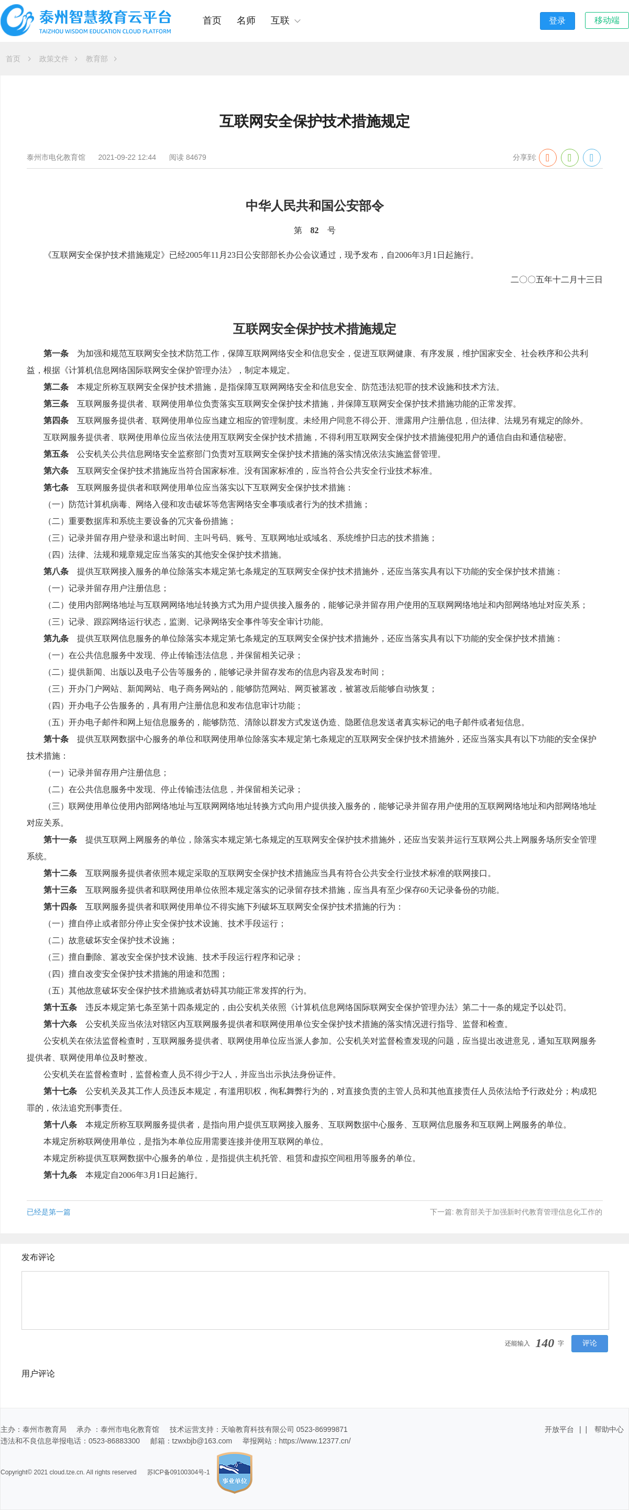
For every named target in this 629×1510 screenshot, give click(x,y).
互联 (286, 20)
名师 (246, 20)
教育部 (101, 58)
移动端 (607, 20)
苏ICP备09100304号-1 (178, 1472)
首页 (212, 20)
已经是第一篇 (49, 1212)
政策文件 (58, 58)
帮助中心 (609, 1429)
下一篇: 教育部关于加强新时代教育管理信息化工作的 (516, 1212)
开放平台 (559, 1429)
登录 (557, 20)
